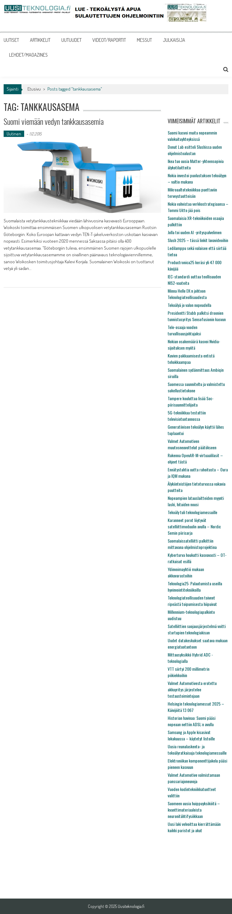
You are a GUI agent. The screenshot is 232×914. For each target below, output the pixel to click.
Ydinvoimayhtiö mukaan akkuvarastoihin (186, 572)
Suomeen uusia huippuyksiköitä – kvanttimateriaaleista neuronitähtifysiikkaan (194, 809)
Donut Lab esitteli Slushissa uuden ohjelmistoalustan (195, 150)
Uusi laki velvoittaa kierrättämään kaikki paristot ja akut (194, 827)
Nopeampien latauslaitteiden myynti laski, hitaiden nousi (196, 501)
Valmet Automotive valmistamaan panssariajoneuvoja (194, 778)
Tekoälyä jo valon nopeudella (189, 305)
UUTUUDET (71, 40)
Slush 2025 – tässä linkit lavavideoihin (198, 240)
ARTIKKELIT (40, 40)
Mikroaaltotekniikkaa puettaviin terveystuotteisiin (192, 192)
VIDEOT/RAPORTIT (109, 40)
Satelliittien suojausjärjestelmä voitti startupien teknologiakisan (197, 629)
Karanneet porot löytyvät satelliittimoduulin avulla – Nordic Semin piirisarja (194, 526)
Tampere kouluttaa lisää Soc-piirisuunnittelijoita (191, 401)
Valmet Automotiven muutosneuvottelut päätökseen (192, 444)
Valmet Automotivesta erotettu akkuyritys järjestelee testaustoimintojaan (192, 689)
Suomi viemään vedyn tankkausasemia (54, 121)
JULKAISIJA (174, 40)
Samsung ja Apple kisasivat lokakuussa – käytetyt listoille (191, 735)
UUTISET (11, 40)
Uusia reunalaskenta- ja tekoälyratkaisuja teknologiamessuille (197, 749)
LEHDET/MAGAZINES (28, 55)
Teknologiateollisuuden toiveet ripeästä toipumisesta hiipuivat (192, 600)
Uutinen (14, 134)
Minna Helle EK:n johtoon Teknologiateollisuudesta (187, 293)
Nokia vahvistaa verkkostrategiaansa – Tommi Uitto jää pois (198, 207)
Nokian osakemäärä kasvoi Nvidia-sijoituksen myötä (194, 344)
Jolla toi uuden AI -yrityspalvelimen (194, 232)
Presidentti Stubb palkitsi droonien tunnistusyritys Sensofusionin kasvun (197, 316)
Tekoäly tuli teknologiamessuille (192, 512)
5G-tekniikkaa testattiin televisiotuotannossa (187, 415)
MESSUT (144, 40)
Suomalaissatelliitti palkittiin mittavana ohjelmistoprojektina (192, 543)
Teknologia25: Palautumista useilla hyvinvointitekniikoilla (195, 586)
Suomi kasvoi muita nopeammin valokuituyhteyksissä (192, 135)
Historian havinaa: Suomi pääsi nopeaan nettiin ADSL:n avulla (191, 721)
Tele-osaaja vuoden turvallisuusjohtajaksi (184, 330)
